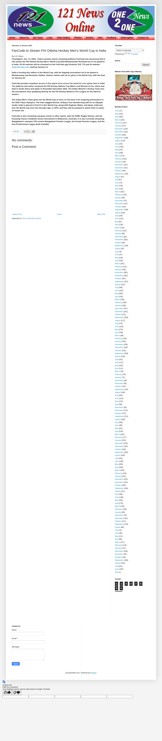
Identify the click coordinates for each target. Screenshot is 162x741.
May (116, 114)
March (117, 120)
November (119, 132)
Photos (77, 37)
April (116, 117)
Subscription (127, 37)
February (118, 123)
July (116, 144)
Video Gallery (63, 37)
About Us (24, 37)
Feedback (111, 37)
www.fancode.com (20, 67)
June (117, 111)
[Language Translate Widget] (129, 50)
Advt (100, 37)
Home (12, 37)
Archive (89, 37)
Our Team (38, 37)
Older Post (101, 214)
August (117, 141)
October (118, 135)
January (118, 126)
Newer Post (17, 214)
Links (49, 37)
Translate (131, 54)
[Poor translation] (16, 692)
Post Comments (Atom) (32, 218)
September (119, 138)
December (119, 129)
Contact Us (143, 37)
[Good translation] (7, 692)
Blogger (94, 673)
